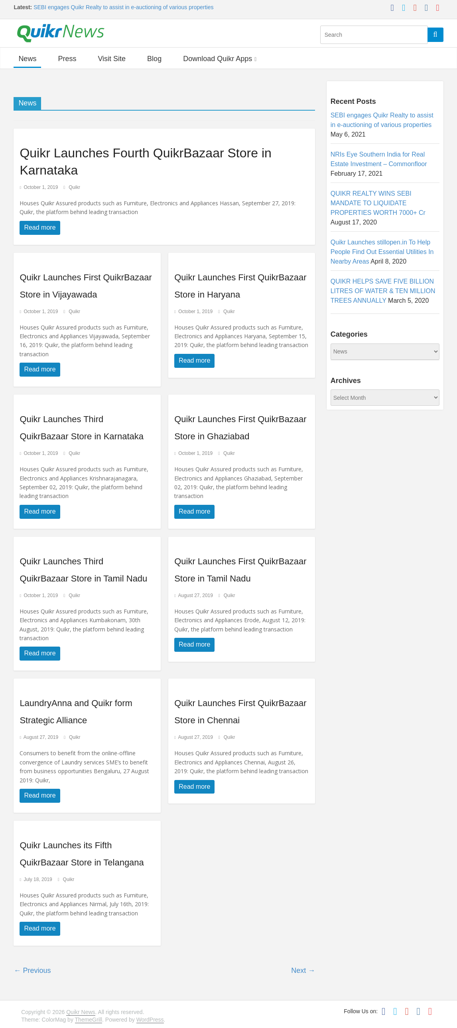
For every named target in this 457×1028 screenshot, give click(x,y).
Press (67, 59)
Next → (303, 970)
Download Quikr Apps (217, 59)
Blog (154, 59)
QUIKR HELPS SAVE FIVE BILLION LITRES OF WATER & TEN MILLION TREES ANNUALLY (383, 291)
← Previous (32, 970)
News (27, 59)
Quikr (74, 187)
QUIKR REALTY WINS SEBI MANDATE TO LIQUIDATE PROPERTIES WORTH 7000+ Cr (378, 203)
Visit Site (112, 59)
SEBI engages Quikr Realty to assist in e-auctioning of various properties (123, 7)
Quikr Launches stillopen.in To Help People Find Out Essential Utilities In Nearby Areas (382, 252)
